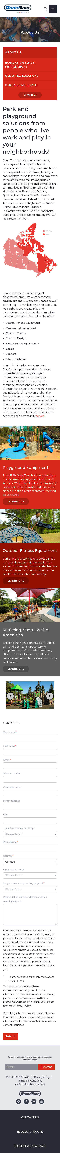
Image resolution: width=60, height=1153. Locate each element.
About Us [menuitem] (13, 52)
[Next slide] (50, 696)
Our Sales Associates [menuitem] (21, 85)
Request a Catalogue (30, 1146)
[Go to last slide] (10, 696)
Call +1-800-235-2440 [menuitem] (18, 1077)
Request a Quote (30, 1131)
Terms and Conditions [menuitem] (30, 1080)
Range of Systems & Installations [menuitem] (20, 64)
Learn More (16, 501)
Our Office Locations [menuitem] (21, 75)
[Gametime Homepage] (30, 1095)
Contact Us (30, 94)
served (40, 416)
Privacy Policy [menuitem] (42, 1077)
